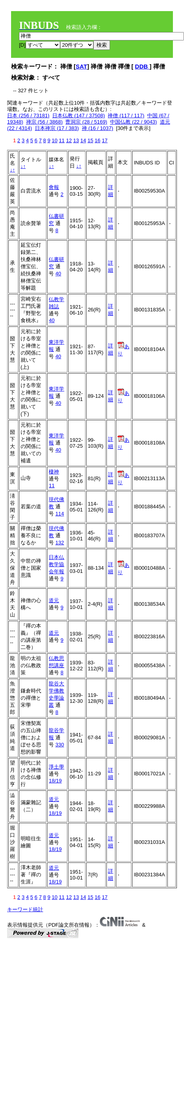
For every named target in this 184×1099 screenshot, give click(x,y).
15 (90, 140)
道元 (54, 600)
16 (97, 140)
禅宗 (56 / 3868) (44, 122)
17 (104, 140)
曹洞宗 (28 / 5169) (86, 122)
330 (59, 745)
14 (83, 140)
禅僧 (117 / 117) (126, 115)
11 (61, 140)
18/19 (55, 781)
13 (76, 140)
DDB (142, 66)
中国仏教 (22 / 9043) (133, 122)
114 (59, 514)
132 (59, 543)
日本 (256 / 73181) (28, 115)
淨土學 (56, 767)
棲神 (54, 472)
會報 (54, 187)
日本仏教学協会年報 (56, 564)
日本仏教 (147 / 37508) (78, 115)
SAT (81, 66)
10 (54, 140)
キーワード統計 (25, 909)
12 (69, 140)
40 (58, 274)
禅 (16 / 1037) (98, 128)
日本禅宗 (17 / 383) (57, 128)
